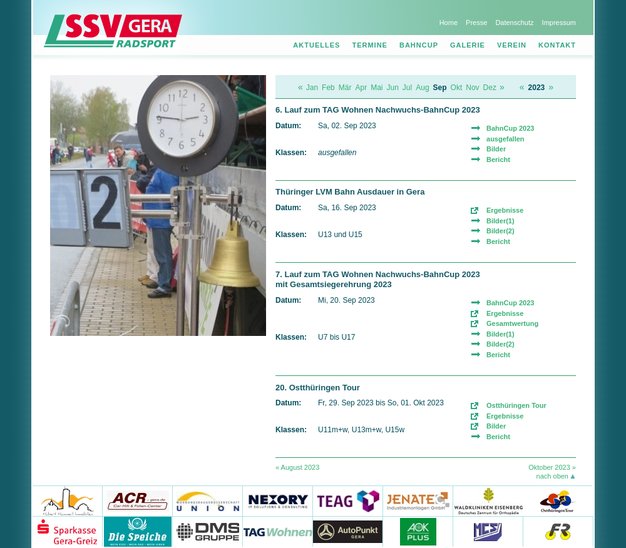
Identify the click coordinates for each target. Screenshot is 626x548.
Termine (369, 45)
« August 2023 (297, 467)
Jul (407, 87)
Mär (345, 87)
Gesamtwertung (512, 323)
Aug (422, 87)
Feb (328, 87)
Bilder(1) (500, 221)
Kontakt (557, 45)
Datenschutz (514, 22)
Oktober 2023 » (552, 467)
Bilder (496, 149)
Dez (489, 87)
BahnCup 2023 (510, 128)
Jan (312, 87)
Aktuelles (316, 45)
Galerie (467, 45)
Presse (476, 22)
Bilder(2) (500, 231)
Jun (393, 87)
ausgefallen (505, 139)
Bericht (498, 159)
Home (448, 22)
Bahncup (418, 45)
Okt (457, 87)
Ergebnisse (504, 210)
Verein (511, 45)
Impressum (559, 22)
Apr (361, 87)
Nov (472, 87)
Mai (376, 87)
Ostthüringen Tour (516, 405)
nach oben (552, 476)
